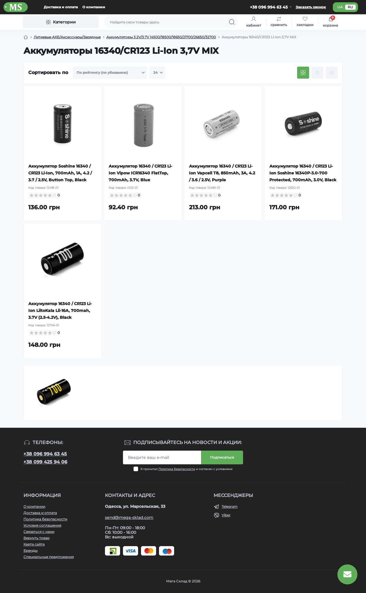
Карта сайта (34, 544)
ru (350, 7)
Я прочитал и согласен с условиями (186, 469)
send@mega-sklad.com (129, 517)
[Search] (232, 22)
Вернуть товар (36, 538)
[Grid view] (303, 73)
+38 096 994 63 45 (45, 454)
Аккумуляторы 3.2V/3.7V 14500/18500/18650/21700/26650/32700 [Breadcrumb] (161, 37)
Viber (226, 515)
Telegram (230, 506)
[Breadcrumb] (25, 37)
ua (340, 7)
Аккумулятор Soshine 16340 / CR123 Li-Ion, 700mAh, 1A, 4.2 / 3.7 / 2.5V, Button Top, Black (60, 173)
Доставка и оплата (61, 7)
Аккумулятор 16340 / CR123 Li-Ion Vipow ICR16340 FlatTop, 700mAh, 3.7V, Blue (140, 173)
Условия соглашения (42, 525)
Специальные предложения (48, 557)
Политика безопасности (176, 469)
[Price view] (332, 73)
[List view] (317, 73)
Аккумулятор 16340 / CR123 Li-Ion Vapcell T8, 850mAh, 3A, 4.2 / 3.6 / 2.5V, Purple (222, 173)
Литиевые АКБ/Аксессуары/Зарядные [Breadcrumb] (67, 37)
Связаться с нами (38, 532)
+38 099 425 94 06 (45, 462)
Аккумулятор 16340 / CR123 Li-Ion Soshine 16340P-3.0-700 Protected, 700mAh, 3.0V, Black (302, 173)
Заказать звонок (311, 7)
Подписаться (222, 457)
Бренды (30, 550)
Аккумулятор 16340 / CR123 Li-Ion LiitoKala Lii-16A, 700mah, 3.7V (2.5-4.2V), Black (60, 310)
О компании (93, 7)
